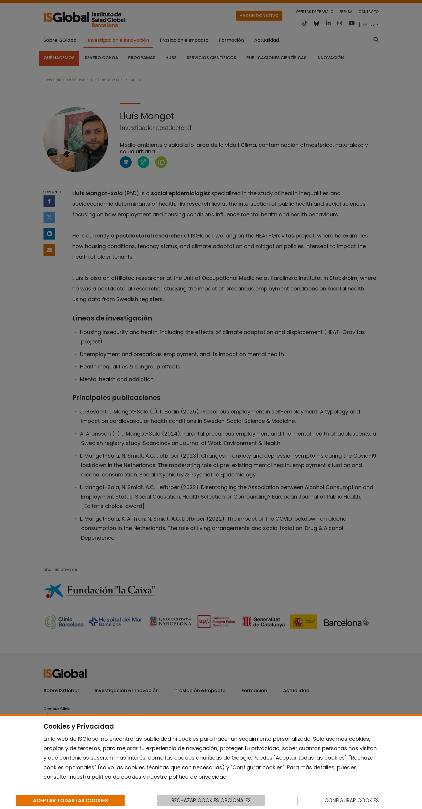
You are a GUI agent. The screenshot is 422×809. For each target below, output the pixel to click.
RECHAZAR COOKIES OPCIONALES (211, 800)
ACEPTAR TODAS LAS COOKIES (70, 800)
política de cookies (116, 776)
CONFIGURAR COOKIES (351, 800)
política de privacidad (198, 776)
